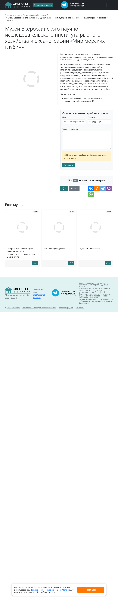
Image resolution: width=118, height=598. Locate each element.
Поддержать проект (43, 5)
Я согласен (90, 589)
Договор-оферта (12, 307)
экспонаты (17, 295)
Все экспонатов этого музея (86, 180)
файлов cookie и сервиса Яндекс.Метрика (50, 589)
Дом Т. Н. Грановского (90, 248)
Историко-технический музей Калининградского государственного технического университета (21, 252)
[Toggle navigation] (109, 5)
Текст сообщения (70, 129)
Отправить (68, 165)
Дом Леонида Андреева (54, 248)
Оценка (91, 117)
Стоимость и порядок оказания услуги (39, 307)
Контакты (80, 307)
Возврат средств (66, 307)
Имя (65, 117)
